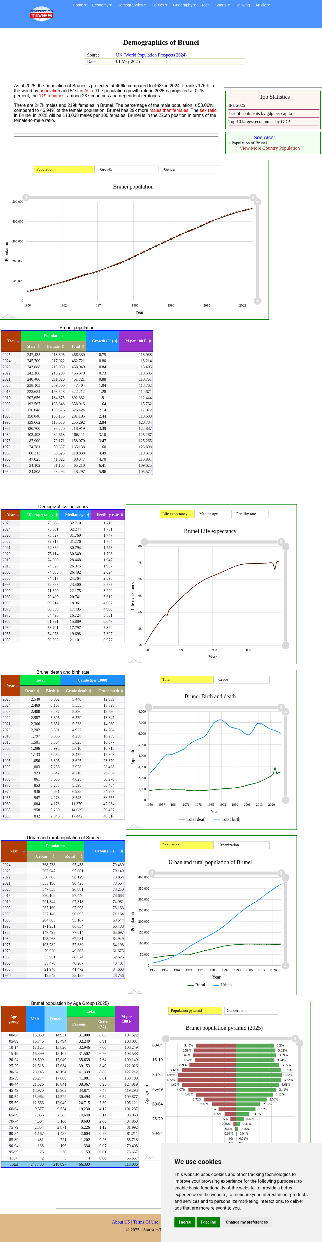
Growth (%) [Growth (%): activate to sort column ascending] (102, 341)
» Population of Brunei (247, 143)
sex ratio (208, 110)
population (49, 90)
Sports (222, 5)
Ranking (242, 5)
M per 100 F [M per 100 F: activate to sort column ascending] (135, 341)
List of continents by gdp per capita (260, 113)
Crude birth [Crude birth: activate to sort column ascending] (109, 691)
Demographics (131, 5)
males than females (169, 110)
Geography (184, 5)
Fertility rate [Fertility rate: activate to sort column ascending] (108, 514)
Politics (159, 5)
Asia (88, 90)
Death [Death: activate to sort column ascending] (30, 691)
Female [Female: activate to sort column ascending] (53, 346)
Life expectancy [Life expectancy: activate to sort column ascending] (39, 514)
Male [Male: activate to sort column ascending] (31, 346)
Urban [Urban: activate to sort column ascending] (41, 856)
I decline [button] (208, 1222)
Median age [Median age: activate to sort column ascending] (75, 514)
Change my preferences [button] (247, 1222)
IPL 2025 (236, 105)
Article (262, 5)
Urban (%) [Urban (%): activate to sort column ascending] (104, 851)
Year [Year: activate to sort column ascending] (11, 341)
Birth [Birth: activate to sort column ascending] (50, 691)
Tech (205, 5)
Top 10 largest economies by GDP (259, 121)
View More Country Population (270, 148)
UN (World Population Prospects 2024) (151, 55)
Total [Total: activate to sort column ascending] (75, 346)
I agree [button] (185, 1222)
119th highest (52, 95)
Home (80, 5)
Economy (102, 5)
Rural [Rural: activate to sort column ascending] (70, 856)
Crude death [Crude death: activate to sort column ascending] (76, 691)
